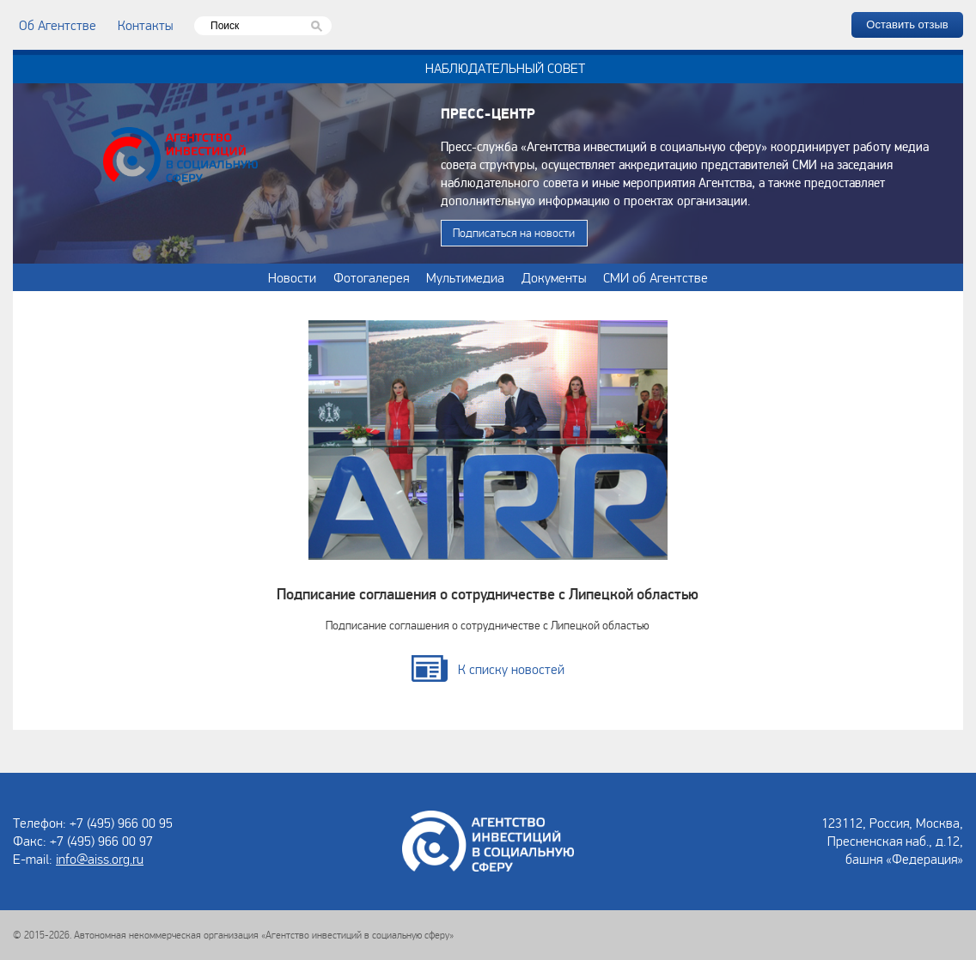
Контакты (145, 25)
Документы (554, 277)
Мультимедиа (465, 277)
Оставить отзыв (907, 24)
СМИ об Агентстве (655, 277)
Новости (292, 277)
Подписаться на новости (514, 233)
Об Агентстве (57, 25)
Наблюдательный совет (505, 68)
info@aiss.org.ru (99, 858)
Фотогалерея (371, 277)
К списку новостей (511, 669)
